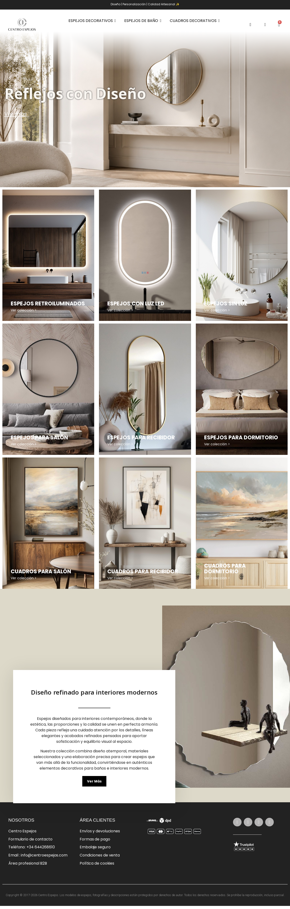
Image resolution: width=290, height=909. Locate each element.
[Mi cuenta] (265, 24)
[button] (250, 24)
